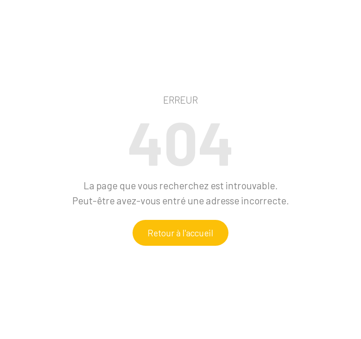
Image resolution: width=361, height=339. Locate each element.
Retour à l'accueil (180, 232)
